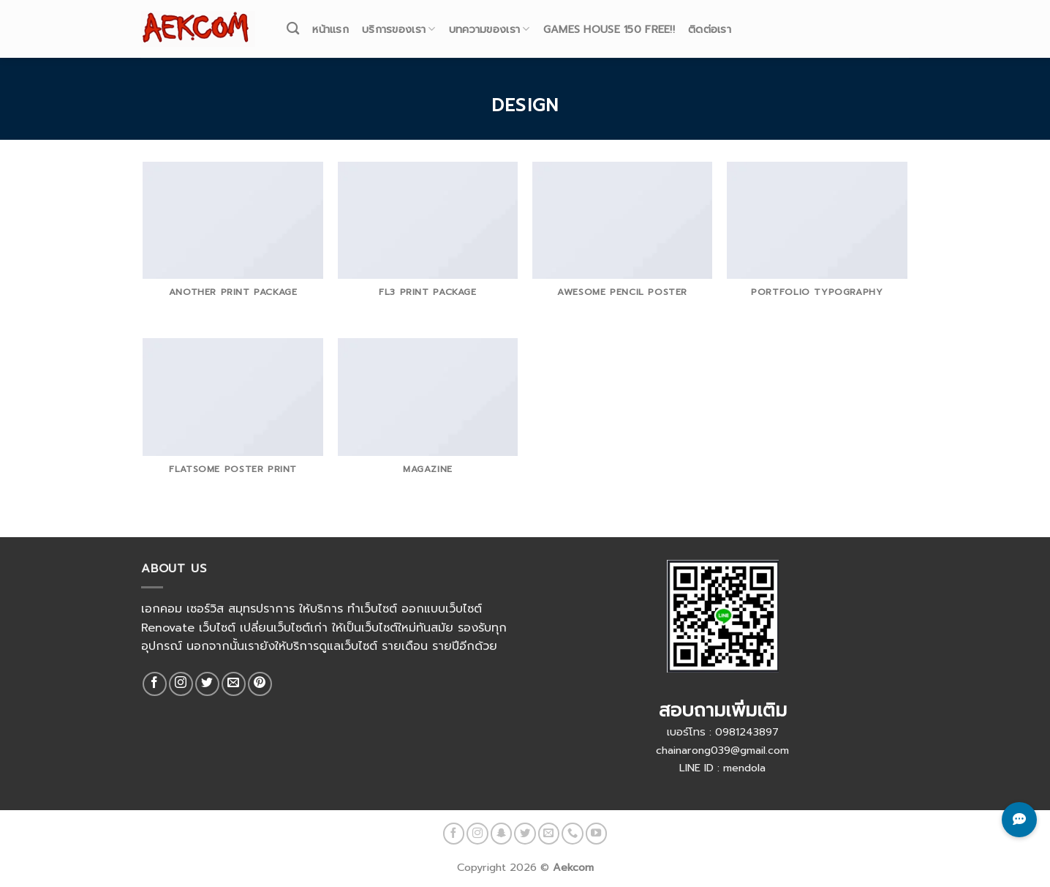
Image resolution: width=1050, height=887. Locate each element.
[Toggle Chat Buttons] (1019, 819)
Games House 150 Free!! (609, 21)
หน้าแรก (330, 21)
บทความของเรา (489, 21)
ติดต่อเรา (709, 21)
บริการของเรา (399, 21)
